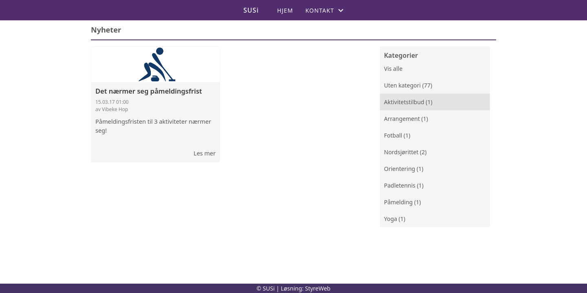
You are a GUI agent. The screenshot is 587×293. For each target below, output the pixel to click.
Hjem (285, 10)
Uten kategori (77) (408, 85)
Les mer (205, 153)
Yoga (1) (394, 219)
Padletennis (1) (404, 185)
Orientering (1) (404, 169)
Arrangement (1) (406, 118)
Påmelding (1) (402, 202)
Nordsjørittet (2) (405, 152)
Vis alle (393, 68)
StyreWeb (318, 288)
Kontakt (324, 10)
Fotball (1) (397, 135)
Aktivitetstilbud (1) (408, 102)
